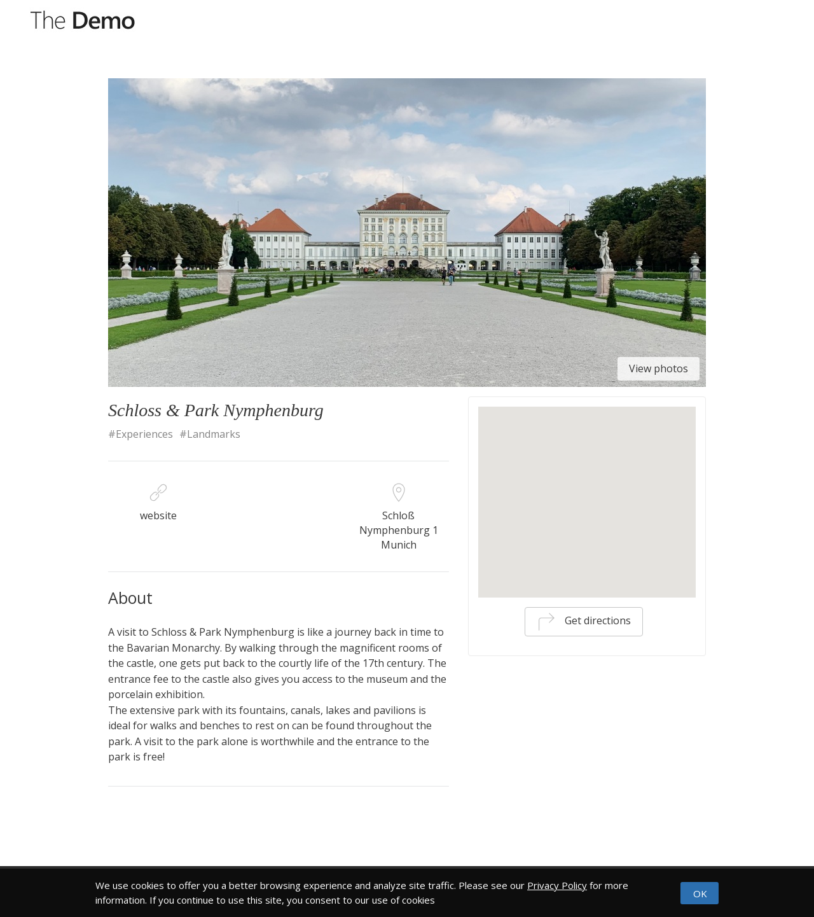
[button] (587, 483)
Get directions (584, 621)
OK (700, 893)
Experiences (144, 434)
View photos (658, 368)
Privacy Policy (557, 885)
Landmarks (213, 434)
